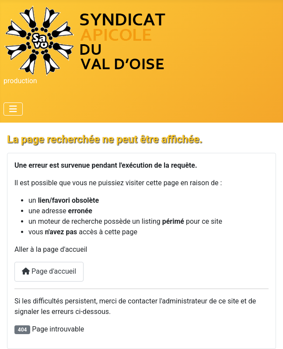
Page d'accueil (49, 271)
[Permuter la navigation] (13, 109)
